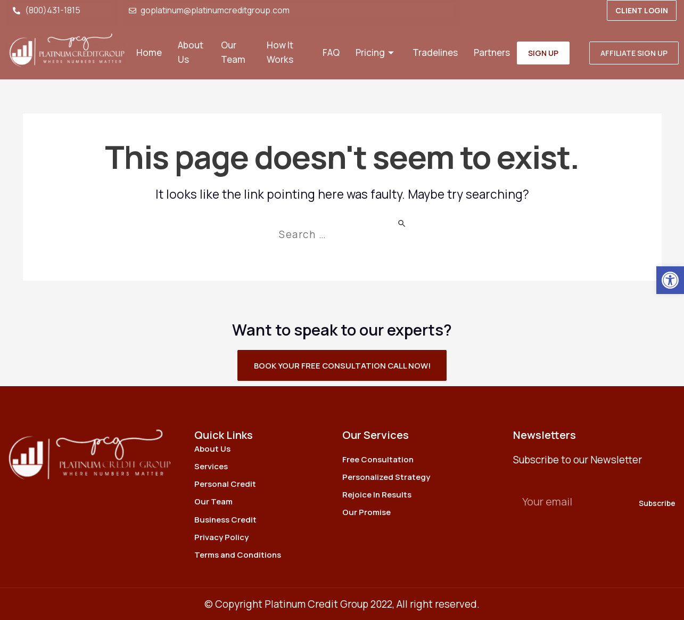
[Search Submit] (402, 222)
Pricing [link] (376, 53)
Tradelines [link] (435, 53)
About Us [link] (190, 52)
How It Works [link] (280, 52)
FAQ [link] (331, 53)
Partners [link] (492, 53)
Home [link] (149, 53)
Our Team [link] (233, 52)
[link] (670, 280)
